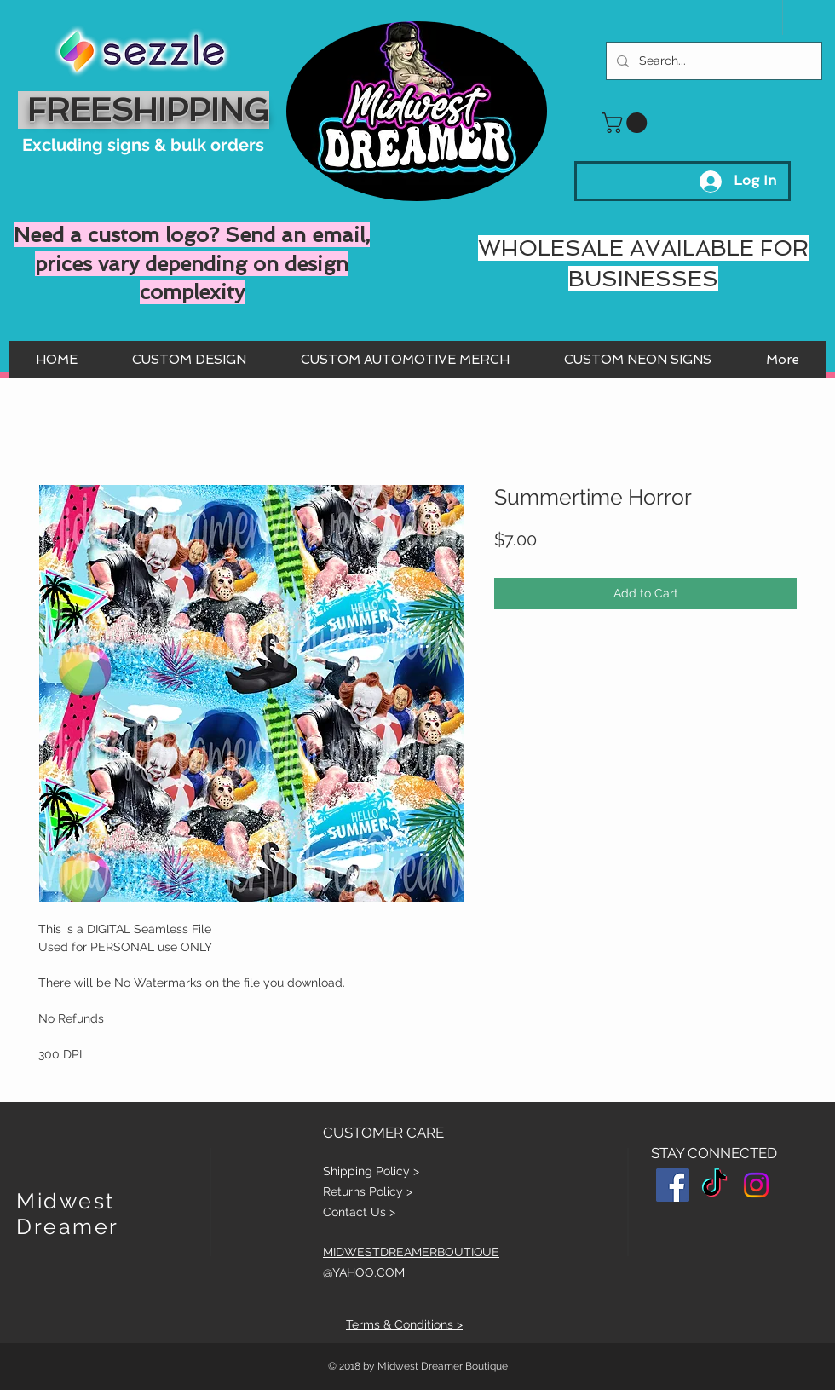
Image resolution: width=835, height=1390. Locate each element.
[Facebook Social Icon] (672, 1185)
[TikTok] (714, 1185)
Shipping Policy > (371, 1171)
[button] (627, 122)
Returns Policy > (367, 1191)
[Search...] (712, 61)
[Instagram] (756, 1185)
